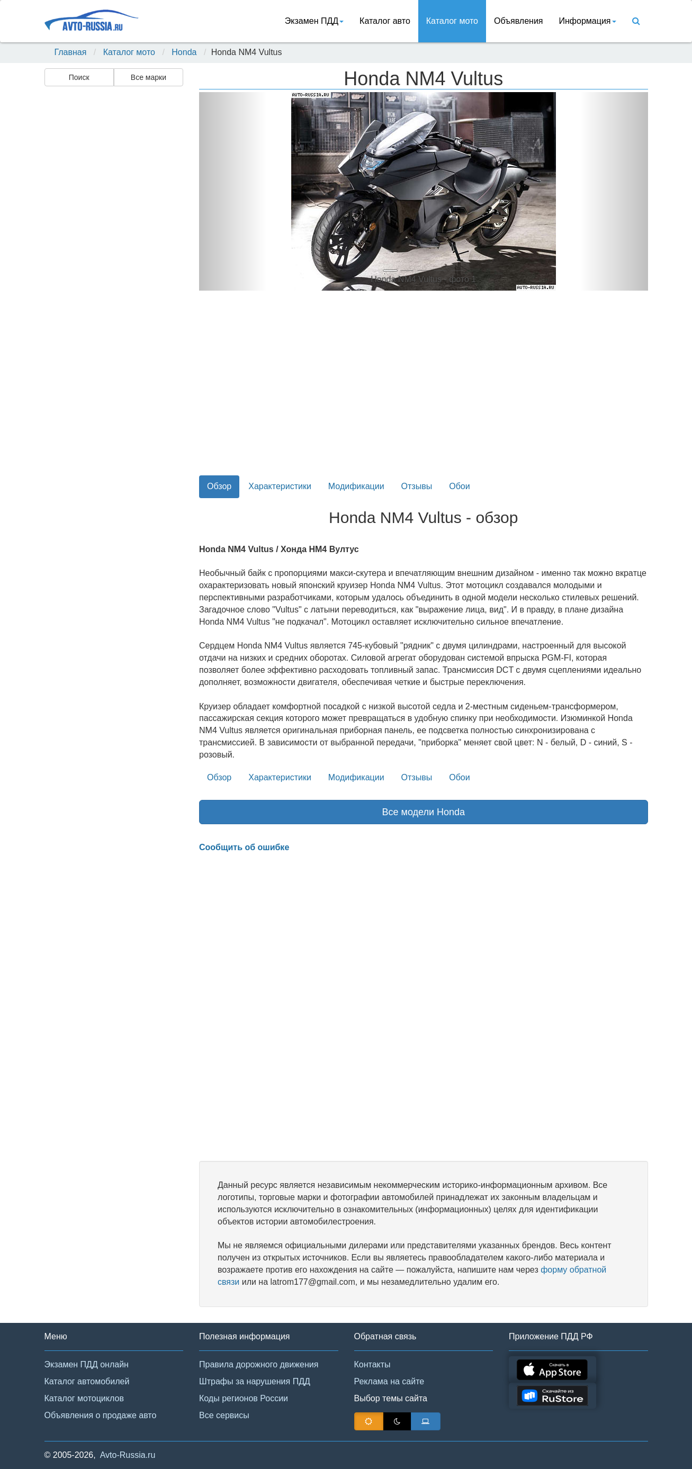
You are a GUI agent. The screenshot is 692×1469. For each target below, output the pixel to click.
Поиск (79, 77)
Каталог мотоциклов (84, 1398)
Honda (184, 52)
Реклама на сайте (389, 1381)
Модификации (356, 486)
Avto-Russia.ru (128, 1454)
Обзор (219, 486)
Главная (71, 52)
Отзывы (417, 486)
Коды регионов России (243, 1398)
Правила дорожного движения (258, 1364)
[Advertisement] (113, 257)
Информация (587, 20)
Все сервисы (224, 1415)
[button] (232, 191)
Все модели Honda (423, 812)
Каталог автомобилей (87, 1381)
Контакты (372, 1364)
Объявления (518, 20)
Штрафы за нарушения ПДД (254, 1381)
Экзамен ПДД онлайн (86, 1364)
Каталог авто (385, 20)
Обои (459, 486)
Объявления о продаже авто (100, 1415)
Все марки (148, 77)
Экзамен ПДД (314, 20)
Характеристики (279, 486)
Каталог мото (452, 20)
